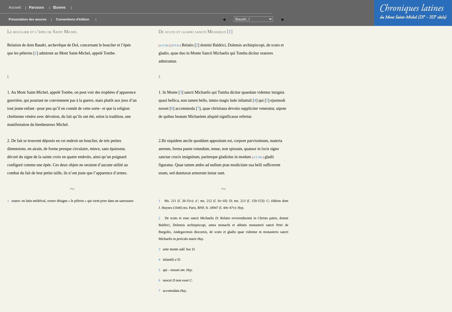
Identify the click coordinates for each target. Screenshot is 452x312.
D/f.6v (176, 45)
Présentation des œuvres (27, 19)
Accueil (15, 7)
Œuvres (59, 7)
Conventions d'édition (72, 19)
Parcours (36, 7)
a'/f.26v (258, 157)
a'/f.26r (164, 45)
